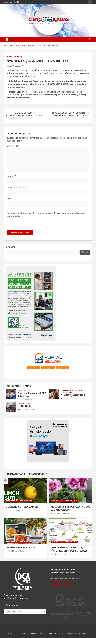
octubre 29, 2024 (57, 513)
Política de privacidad (61, 581)
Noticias (22, 390)
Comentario (13, 146)
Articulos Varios (15, 57)
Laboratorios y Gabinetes (72, 390)
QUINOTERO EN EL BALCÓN (20, 547)
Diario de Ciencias (29, 633)
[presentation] (24, 225)
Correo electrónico (16, 187)
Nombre (11, 176)
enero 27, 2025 (66, 398)
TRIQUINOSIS (25, 406)
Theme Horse (54, 633)
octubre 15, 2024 (12, 551)
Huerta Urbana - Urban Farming (19, 501)
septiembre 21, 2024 (58, 554)
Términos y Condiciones (62, 584)
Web (9, 198)
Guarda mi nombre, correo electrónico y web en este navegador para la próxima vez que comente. (46, 214)
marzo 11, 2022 (13, 66)
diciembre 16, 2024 (13, 510)
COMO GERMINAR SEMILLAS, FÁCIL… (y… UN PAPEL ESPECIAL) (69, 549)
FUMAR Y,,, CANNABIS (73, 395)
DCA (22, 66)
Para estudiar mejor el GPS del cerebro (32, 394)
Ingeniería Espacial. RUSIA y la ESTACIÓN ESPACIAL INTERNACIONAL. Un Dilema (26, 115)
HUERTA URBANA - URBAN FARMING (26, 474)
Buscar (85, 252)
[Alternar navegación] (7, 39)
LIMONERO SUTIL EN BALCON (22, 506)
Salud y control (67, 392)
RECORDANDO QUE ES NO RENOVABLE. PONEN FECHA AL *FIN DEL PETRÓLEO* (69, 114)
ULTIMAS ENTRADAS (19, 385)
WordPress (83, 633)
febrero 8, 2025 (23, 399)
